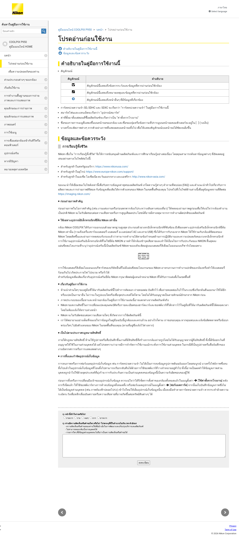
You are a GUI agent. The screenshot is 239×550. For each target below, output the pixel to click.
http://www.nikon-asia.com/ (148, 176)
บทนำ (7, 55)
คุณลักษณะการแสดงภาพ (19, 116)
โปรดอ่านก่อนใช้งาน (20, 63)
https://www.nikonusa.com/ (111, 166)
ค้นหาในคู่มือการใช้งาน (16, 24)
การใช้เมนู (10, 132)
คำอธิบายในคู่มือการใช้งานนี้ (80, 48)
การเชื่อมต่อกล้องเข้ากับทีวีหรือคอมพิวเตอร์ (22, 143)
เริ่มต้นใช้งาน (12, 87)
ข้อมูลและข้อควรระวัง (76, 53)
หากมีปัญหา (11, 161)
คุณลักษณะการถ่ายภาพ (18, 108)
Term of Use (230, 529)
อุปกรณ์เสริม (11, 153)
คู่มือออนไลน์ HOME (21, 44)
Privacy (232, 526)
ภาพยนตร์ (10, 124)
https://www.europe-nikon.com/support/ (110, 171)
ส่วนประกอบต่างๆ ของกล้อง (20, 79)
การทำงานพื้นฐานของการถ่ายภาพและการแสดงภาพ (21, 98)
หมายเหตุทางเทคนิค (16, 169)
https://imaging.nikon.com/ (74, 194)
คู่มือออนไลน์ (75, 29)
